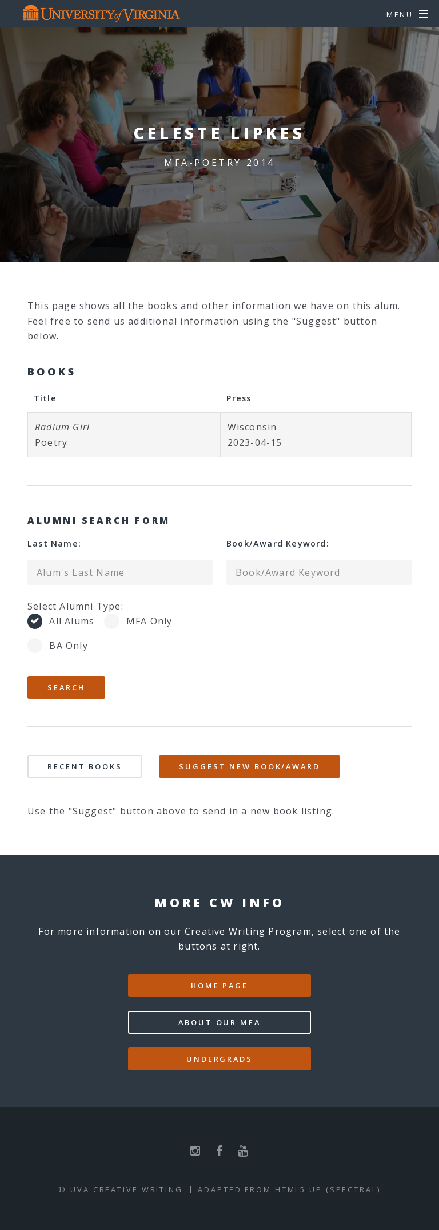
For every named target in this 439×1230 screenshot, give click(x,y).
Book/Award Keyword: (277, 543)
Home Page (219, 985)
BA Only (68, 645)
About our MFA (219, 1022)
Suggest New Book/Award (249, 766)
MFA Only (149, 621)
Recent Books (84, 766)
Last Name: (54, 543)
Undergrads (219, 1059)
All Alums (71, 621)
